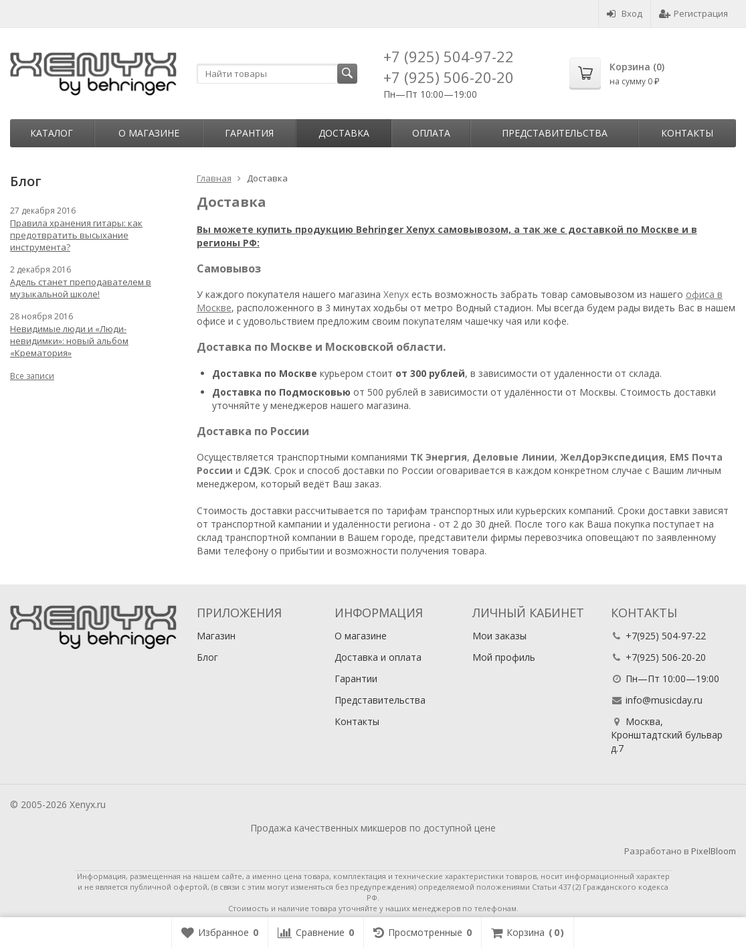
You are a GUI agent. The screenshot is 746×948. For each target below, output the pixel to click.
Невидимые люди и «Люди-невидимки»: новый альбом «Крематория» (69, 341)
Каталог (51, 133)
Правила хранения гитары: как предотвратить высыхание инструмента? (76, 235)
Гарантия (249, 133)
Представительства (555, 133)
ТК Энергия (438, 457)
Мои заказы (499, 635)
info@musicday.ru (664, 700)
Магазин (216, 635)
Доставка (343, 133)
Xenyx (396, 294)
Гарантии (356, 678)
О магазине (148, 133)
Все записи (32, 376)
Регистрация (693, 13)
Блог (207, 657)
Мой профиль (503, 657)
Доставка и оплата (378, 657)
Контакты (687, 133)
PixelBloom (713, 851)
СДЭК (257, 470)
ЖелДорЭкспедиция (612, 457)
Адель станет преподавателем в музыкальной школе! (80, 288)
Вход (624, 13)
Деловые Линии (513, 457)
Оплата (431, 133)
